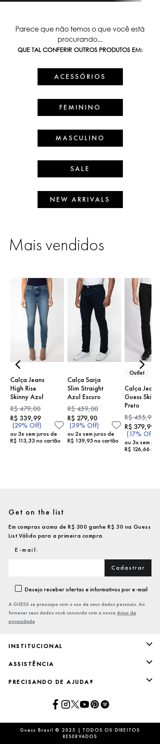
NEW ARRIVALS (80, 199)
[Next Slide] (142, 364)
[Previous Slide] (18, 364)
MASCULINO (80, 137)
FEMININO (80, 107)
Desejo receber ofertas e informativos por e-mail (86, 589)
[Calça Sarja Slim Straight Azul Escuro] (94, 369)
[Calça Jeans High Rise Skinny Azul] (37, 369)
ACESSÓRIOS (80, 76)
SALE (80, 168)
